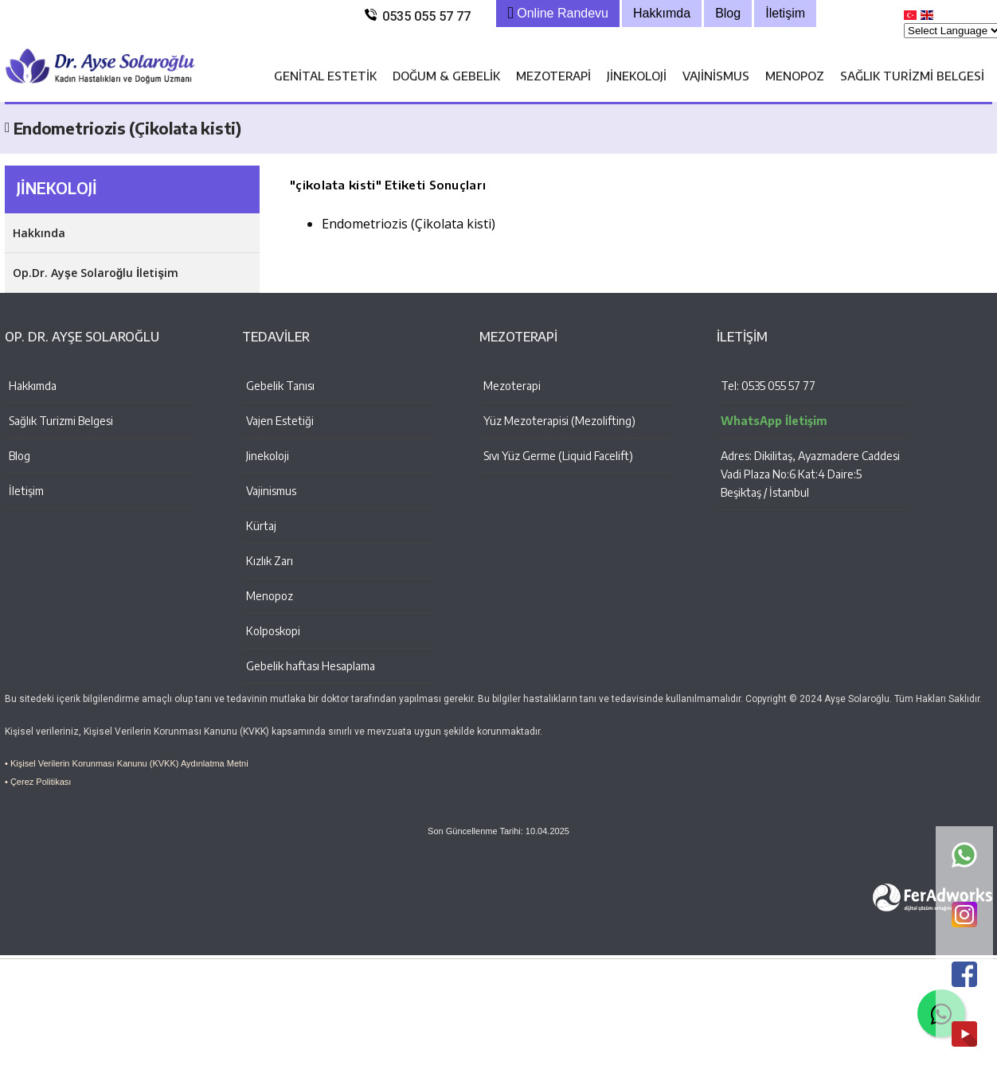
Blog (19, 455)
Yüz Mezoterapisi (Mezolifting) (559, 420)
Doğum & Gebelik (446, 75)
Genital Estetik (325, 75)
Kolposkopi (273, 631)
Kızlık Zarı (269, 561)
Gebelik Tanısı (280, 385)
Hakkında (39, 232)
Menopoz (794, 75)
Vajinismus (715, 75)
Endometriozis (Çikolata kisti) (408, 223)
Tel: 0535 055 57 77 (768, 385)
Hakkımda (33, 385)
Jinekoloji (637, 75)
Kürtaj (261, 526)
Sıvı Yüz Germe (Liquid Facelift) (558, 455)
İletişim (26, 490)
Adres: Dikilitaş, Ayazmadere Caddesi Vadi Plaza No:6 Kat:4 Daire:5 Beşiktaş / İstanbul (810, 474)
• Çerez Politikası (38, 781)
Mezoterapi (553, 75)
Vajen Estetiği (280, 420)
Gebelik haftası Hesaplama (310, 666)
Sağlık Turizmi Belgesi (912, 75)
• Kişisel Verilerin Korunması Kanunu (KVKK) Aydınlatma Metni (126, 763)
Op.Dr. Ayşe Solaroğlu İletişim (95, 272)
